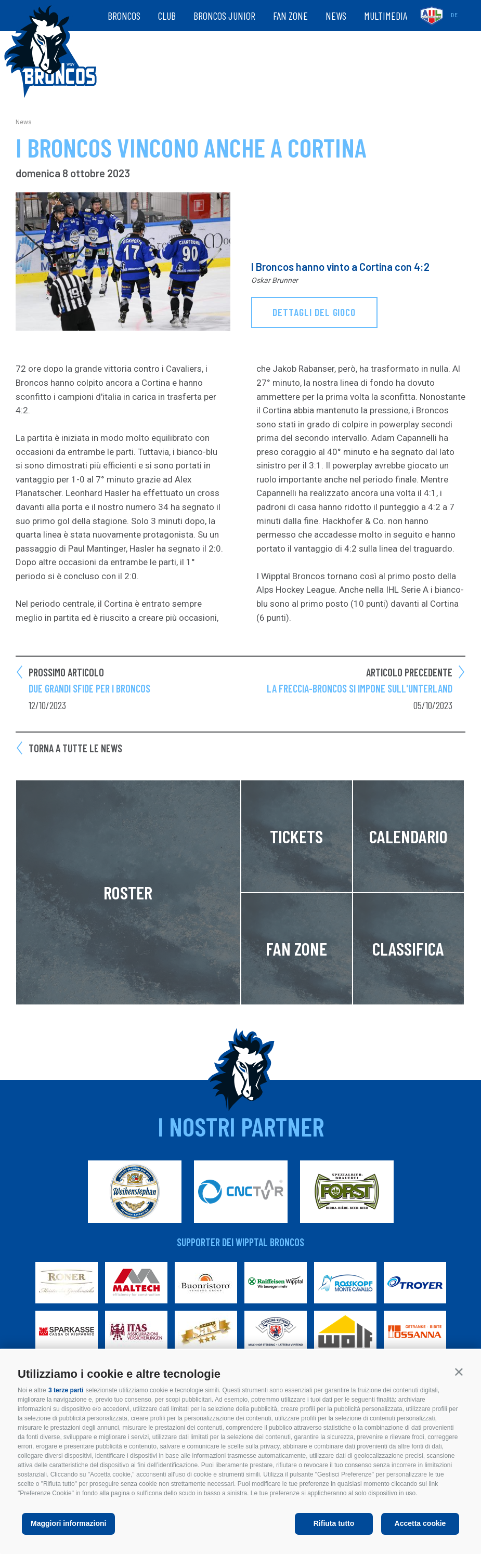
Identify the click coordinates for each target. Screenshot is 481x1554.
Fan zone (290, 15)
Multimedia (385, 15)
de (454, 15)
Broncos (124, 15)
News (336, 15)
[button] (458, 1371)
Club (167, 15)
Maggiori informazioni (68, 1523)
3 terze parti (65, 1390)
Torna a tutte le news (75, 748)
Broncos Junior (224, 15)
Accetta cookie (420, 1523)
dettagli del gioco (315, 311)
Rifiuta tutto (334, 1523)
